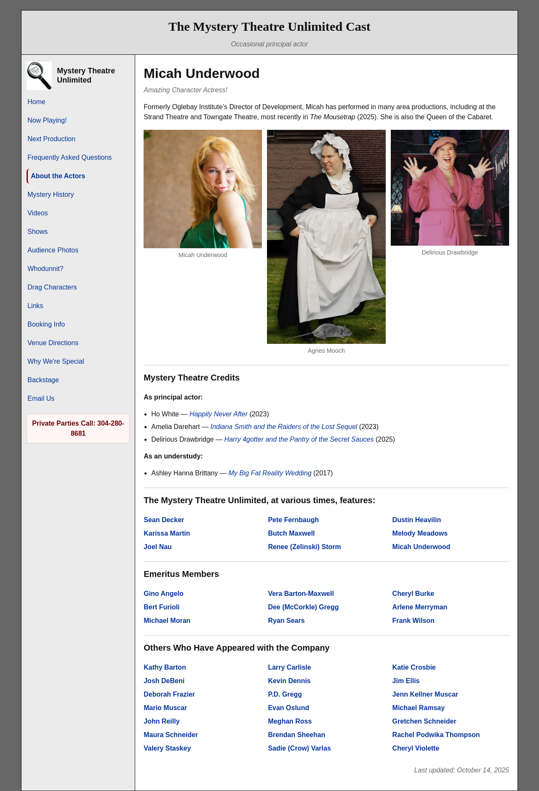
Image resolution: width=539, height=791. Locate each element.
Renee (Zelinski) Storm (304, 546)
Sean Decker (164, 519)
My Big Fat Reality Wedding (269, 473)
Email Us (40, 398)
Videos (37, 213)
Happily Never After (218, 414)
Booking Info (46, 324)
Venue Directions (52, 342)
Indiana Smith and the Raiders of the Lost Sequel (284, 426)
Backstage (43, 379)
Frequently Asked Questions (69, 157)
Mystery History (50, 194)
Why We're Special (55, 361)
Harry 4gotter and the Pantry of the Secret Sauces (299, 439)
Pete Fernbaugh (293, 519)
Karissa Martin (167, 533)
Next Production (51, 138)
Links (35, 305)
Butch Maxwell (291, 533)
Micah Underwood (421, 546)
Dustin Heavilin (416, 519)
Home (36, 101)
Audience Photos (52, 250)
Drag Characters (52, 287)
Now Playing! (47, 120)
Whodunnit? (45, 268)
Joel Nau (158, 546)
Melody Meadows (420, 533)
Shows (37, 231)
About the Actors (58, 176)
